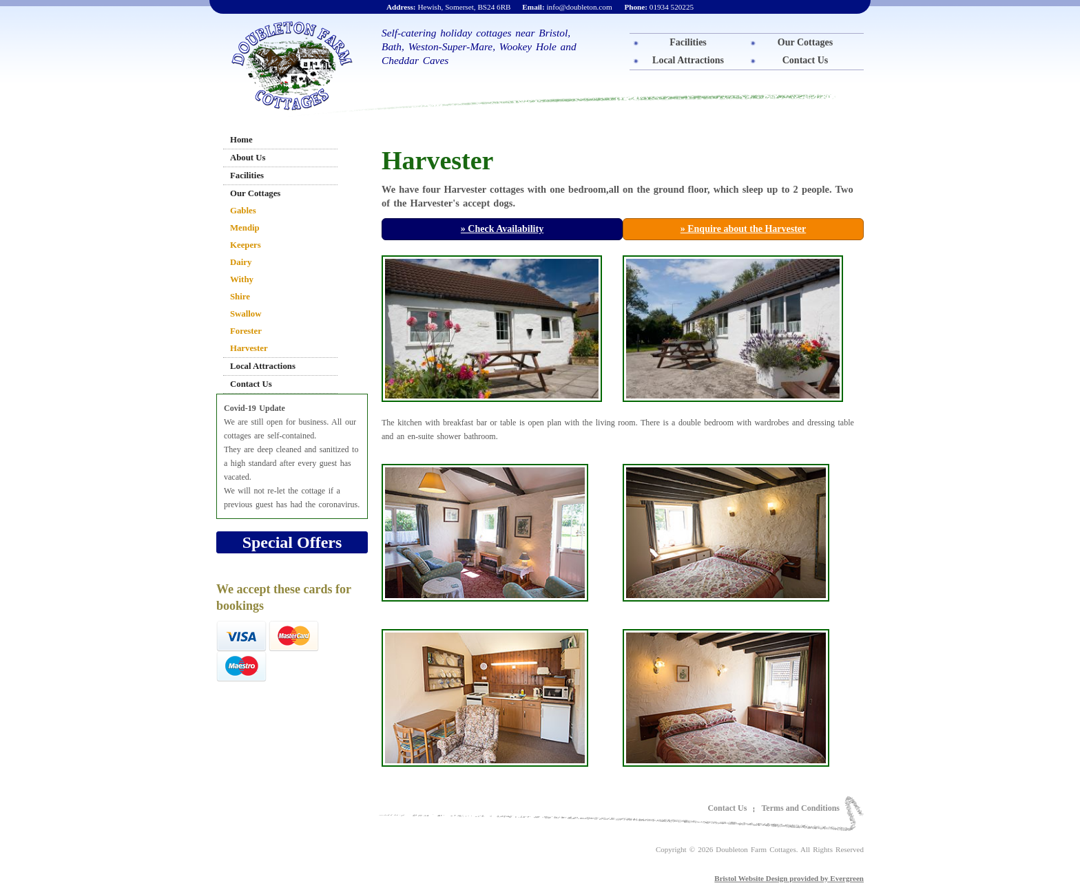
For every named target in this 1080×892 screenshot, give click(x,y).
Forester (246, 331)
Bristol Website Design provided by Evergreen (789, 878)
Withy (241, 279)
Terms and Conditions (800, 808)
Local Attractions (688, 60)
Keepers (245, 245)
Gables (243, 210)
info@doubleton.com (567, 7)
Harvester (249, 348)
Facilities (688, 42)
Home (241, 140)
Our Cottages (805, 42)
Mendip (245, 228)
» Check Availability (502, 229)
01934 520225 (659, 7)
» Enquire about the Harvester (744, 229)
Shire (240, 296)
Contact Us (805, 60)
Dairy (240, 262)
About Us (248, 157)
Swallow (246, 314)
